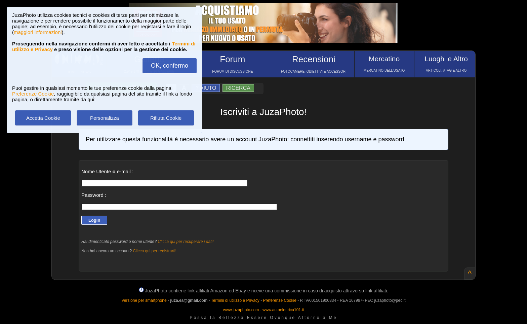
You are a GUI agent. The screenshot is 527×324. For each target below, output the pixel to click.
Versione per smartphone (143, 300)
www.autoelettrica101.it (283, 310)
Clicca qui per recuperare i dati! (185, 241)
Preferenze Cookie (33, 94)
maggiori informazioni (38, 32)
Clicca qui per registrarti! (154, 251)
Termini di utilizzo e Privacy (235, 300)
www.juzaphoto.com (241, 310)
